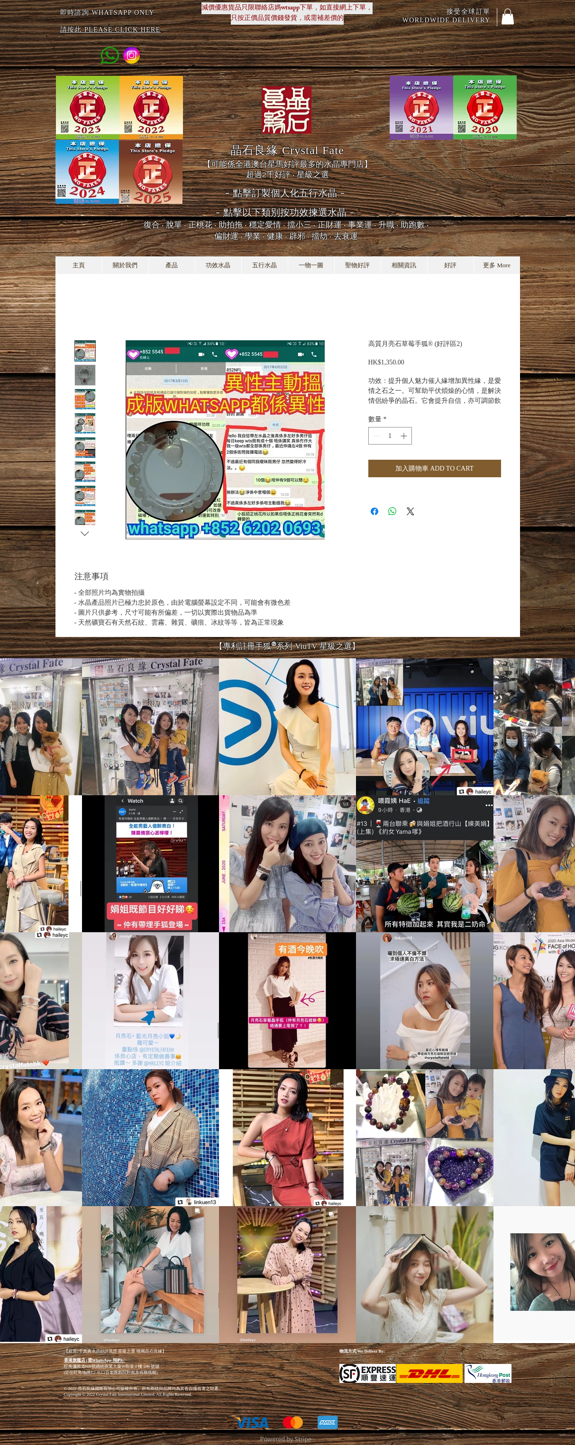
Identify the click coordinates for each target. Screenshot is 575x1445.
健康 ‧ (278, 236)
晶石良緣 (287, 150)
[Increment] (405, 435)
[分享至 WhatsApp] (392, 511)
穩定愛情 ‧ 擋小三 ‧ (283, 224)
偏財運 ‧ (229, 236)
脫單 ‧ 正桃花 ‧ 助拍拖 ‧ (207, 224)
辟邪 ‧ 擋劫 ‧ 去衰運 (323, 236)
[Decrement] (376, 435)
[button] (507, 16)
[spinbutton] (390, 435)
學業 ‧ (256, 236)
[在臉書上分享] (374, 511)
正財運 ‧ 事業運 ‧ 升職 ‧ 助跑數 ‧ (373, 224)
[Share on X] (410, 511)
